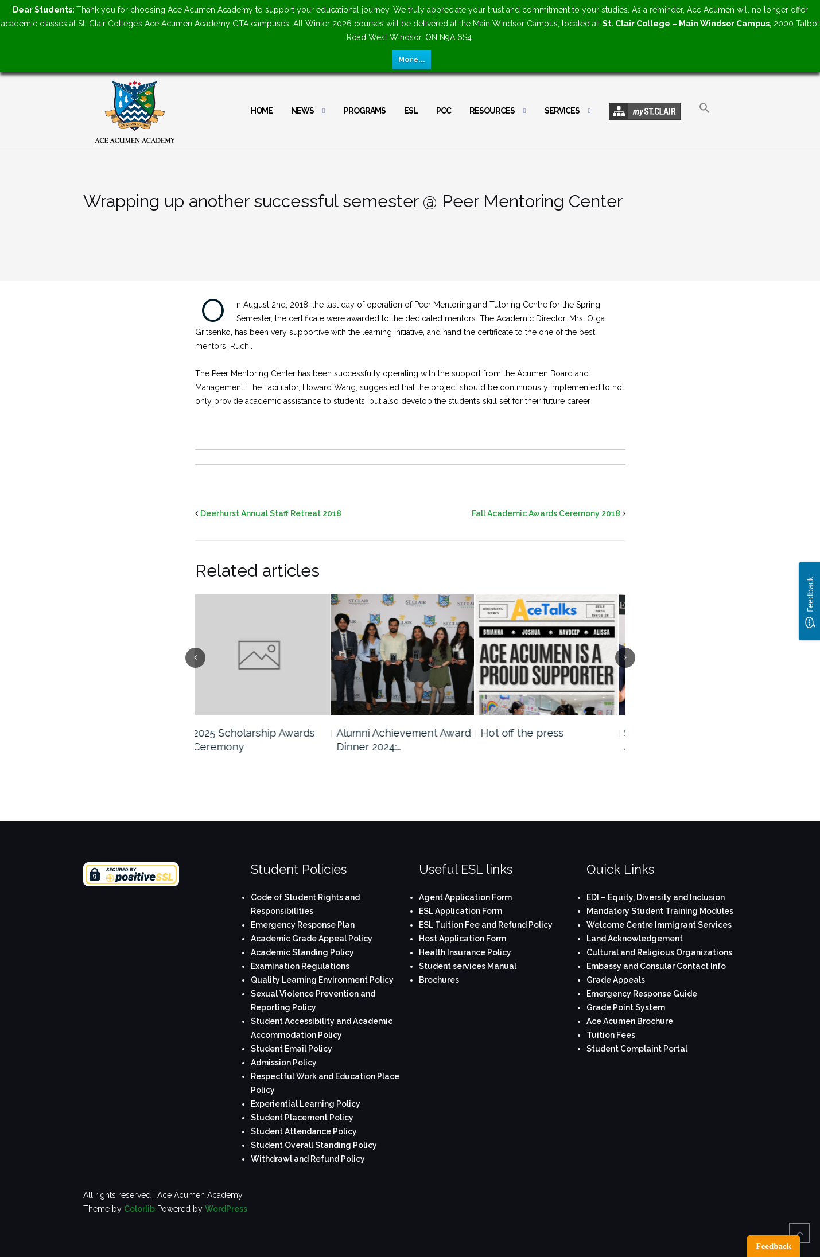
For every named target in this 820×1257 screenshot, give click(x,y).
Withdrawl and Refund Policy (308, 1158)
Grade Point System (625, 1007)
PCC (443, 110)
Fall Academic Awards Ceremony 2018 (546, 513)
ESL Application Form (460, 911)
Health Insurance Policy (465, 952)
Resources (492, 110)
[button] (704, 118)
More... (411, 59)
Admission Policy (284, 1062)
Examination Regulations (300, 966)
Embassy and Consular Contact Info (656, 966)
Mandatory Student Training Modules (659, 911)
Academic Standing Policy (302, 952)
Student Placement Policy (302, 1117)
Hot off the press (529, 733)
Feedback (773, 1246)
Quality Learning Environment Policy (322, 979)
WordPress (226, 1208)
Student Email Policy (291, 1048)
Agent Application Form (465, 897)
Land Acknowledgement (634, 938)
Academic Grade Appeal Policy (311, 938)
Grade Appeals (615, 979)
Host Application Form (462, 938)
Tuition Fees (610, 1035)
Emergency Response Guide (641, 993)
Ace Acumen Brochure (629, 1021)
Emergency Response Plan (303, 924)
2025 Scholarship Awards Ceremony (261, 740)
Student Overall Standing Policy (314, 1145)
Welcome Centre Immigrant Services (659, 924)
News (302, 110)
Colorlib (139, 1208)
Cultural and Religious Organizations (659, 952)
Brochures (439, 979)
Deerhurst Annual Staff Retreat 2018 (270, 513)
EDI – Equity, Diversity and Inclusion (655, 897)
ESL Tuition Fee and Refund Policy (486, 924)
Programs (365, 110)
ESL (411, 110)
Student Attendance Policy (304, 1131)
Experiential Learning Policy (305, 1103)
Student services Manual (467, 966)
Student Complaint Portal (636, 1048)
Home (262, 110)
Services (562, 110)
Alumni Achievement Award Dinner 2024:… (411, 740)
